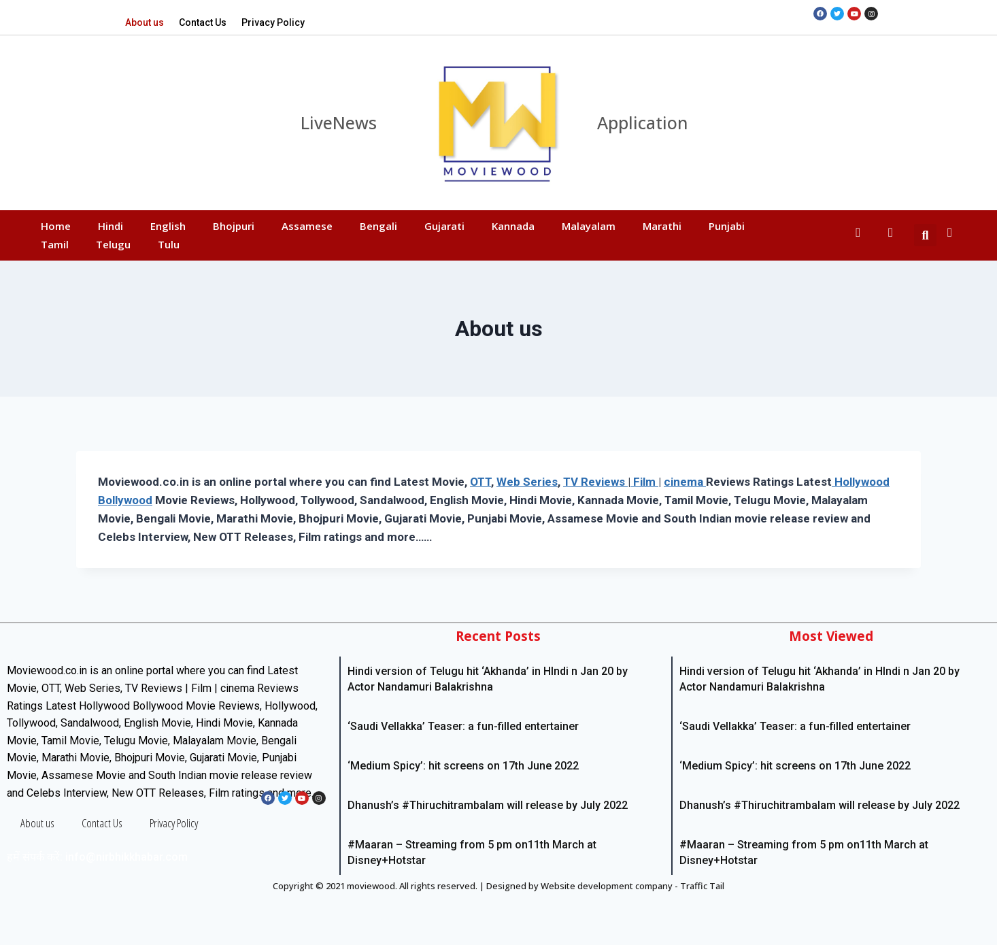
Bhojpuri (233, 226)
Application (642, 122)
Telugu (113, 244)
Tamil (55, 244)
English (168, 226)
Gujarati (444, 226)
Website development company (607, 886)
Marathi (662, 226)
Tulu (169, 244)
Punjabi (727, 226)
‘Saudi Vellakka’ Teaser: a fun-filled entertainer (463, 726)
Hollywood (861, 481)
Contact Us (202, 22)
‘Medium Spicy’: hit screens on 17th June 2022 (463, 765)
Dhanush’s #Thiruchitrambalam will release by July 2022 (488, 805)
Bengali (378, 226)
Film (644, 481)
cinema (685, 481)
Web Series (527, 481)
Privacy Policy (273, 22)
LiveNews (339, 122)
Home (56, 226)
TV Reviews (595, 481)
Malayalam (588, 226)
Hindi (110, 226)
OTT (480, 481)
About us (144, 22)
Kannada (513, 226)
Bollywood (125, 500)
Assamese (307, 226)
